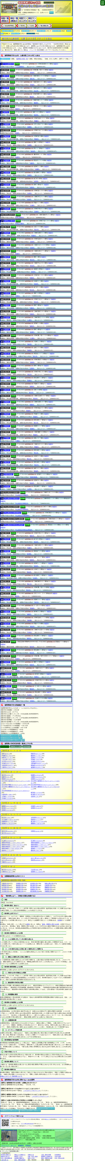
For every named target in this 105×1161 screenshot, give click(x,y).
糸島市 (7, 757)
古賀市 (35, 796)
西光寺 (7, 390)
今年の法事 (58, 1156)
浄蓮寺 (7, 311)
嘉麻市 (6, 777)
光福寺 (7, 197)
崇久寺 (7, 354)
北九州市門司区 (43, 784)
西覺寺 (7, 384)
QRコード (47, 1119)
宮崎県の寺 (19, 891)
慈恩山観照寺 (9, 215)
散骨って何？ (31, 1158)
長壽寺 (7, 557)
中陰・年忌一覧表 (33, 1156)
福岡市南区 (11, 848)
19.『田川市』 (22, 25)
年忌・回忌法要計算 (6, 1158)
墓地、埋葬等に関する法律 (50, 924)
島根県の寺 (19, 885)
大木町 (36, 761)
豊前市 (36, 850)
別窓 (20, 735)
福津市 (7, 850)
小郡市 (7, 767)
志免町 (36, 806)
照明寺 (7, 269)
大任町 (8, 763)
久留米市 (7, 794)
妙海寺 (7, 656)
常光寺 (7, 287)
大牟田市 (8, 765)
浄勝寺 (7, 305)
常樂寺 (7, 275)
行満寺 (7, 203)
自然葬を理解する (19, 1158)
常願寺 (7, 281)
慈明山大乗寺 (9, 221)
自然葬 (59, 920)
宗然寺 (7, 245)
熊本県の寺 (48, 889)
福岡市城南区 (42, 842)
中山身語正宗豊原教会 (12, 513)
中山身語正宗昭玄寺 (12, 498)
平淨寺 (7, 630)
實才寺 (7, 227)
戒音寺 (6, 106)
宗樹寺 (7, 239)
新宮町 (8, 808)
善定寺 (7, 462)
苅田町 (36, 779)
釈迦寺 (7, 233)
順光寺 (7, 257)
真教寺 (7, 323)
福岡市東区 (40, 846)
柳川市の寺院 (30, 33)
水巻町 (8, 858)
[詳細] (17, 64)
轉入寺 (7, 581)
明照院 (8, 668)
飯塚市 (36, 755)
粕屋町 (36, 775)
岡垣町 (37, 765)
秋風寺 (7, 251)
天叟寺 (7, 575)
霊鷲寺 (8, 698)
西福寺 (7, 408)
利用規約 (28, 1145)
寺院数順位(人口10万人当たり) (9, 738)
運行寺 (6, 76)
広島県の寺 (48, 885)
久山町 (8, 840)
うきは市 (7, 759)
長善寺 (7, 563)
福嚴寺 (7, 612)
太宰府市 (37, 817)
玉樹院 (7, 142)
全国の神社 (25, 31)
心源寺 (7, 317)
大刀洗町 (9, 819)
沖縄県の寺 (48, 891)
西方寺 (7, 420)
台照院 (7, 486)
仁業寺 (7, 335)
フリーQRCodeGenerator (27, 1123)
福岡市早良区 (12, 842)
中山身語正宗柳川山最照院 (14, 519)
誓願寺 (7, 432)
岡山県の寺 (33, 885)
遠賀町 (37, 767)
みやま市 (7, 860)
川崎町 (37, 777)
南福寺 (7, 606)
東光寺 (7, 587)
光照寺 (7, 179)
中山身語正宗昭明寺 (12, 507)
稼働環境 (21, 1145)
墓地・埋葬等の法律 (46, 1158)
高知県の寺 (5, 889)
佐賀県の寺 (19, 889)
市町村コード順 (16, 747)
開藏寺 (7, 118)
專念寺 (7, 456)
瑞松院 (7, 341)
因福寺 (6, 70)
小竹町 (7, 798)
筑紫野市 (8, 821)
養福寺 (8, 686)
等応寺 (7, 599)
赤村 (6, 753)
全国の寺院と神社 (7, 31)
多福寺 (7, 480)
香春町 (7, 779)
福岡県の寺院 (15, 33)
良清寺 (8, 692)
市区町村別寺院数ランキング (9, 735)
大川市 (7, 761)
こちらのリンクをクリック (31, 1090)
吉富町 (37, 871)
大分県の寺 (5, 891)
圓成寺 (6, 94)
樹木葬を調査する (6, 1154)
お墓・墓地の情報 (46, 1154)
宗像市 (7, 862)
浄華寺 (7, 293)
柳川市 (7, 869)
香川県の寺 (33, 887)
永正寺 (6, 88)
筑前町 (8, 823)
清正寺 (7, 372)
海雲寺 (6, 112)
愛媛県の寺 (48, 887)
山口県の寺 (5, 887)
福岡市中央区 (13, 844)
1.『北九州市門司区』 (9, 25)
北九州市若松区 (15, 790)
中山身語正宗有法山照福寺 (14, 525)
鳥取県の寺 (5, 885)
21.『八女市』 (31, 25)
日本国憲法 (58, 1154)
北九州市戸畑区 (15, 784)
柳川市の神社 (56, 31)
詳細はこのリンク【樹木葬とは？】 (11, 1076)
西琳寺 (7, 426)
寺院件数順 (26, 747)
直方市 (7, 833)
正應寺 (7, 366)
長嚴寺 (7, 545)
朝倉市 (36, 753)
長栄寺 (7, 539)
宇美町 (36, 759)
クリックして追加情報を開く (10, 1151)
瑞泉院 (7, 348)
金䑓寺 (7, 154)
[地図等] (55, 64)
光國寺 (7, 166)
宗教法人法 (31, 1154)
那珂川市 (8, 831)
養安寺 (8, 680)
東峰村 (37, 823)
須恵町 (36, 808)
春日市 (7, 775)
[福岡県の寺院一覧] (22, 59)
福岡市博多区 (12, 846)
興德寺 (7, 136)
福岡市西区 (39, 844)
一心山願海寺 (8, 64)
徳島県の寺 (19, 887)
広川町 (37, 840)
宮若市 (36, 860)
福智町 (36, 848)
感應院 (7, 124)
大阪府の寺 (5, 883)
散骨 (28, 924)
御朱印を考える (5, 1156)
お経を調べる (4, 1160)
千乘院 (7, 438)
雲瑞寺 (6, 82)
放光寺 (7, 642)
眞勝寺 (7, 329)
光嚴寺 (7, 160)
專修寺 (7, 444)
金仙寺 (7, 148)
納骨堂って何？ (18, 1156)
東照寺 (7, 593)
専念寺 (7, 450)
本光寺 (7, 650)
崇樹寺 (7, 360)
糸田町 (36, 757)
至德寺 (7, 209)
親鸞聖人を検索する (46, 1156)
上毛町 (7, 796)
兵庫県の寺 (19, 883)
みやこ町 (37, 858)
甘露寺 (7, 130)
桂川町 (37, 794)
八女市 (35, 869)
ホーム (51, 12)
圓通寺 (6, 100)
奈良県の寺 (33, 883)
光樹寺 (7, 173)
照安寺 (7, 263)
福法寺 (7, 624)
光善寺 (7, 185)
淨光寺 (7, 299)
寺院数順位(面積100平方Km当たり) (10, 740)
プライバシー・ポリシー (9, 1145)
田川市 (7, 817)
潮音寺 (7, 533)
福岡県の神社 (41, 31)
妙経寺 (7, 662)
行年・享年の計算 (59, 1158)
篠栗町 (8, 806)
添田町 (7, 810)
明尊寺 (8, 674)
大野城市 (38, 763)
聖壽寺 (7, 378)
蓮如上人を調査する (19, 1154)
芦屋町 (7, 755)
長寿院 (7, 551)
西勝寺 (7, 402)
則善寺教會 (8, 474)
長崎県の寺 (33, 889)
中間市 (36, 831)
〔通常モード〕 (5, 59)
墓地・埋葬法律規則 (19, 1160)
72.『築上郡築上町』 (44, 25)
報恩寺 (7, 636)
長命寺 (7, 569)
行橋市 (7, 871)
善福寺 (7, 468)
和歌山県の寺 (49, 883)
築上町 (37, 821)
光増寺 (7, 191)
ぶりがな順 (4, 747)
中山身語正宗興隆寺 (12, 492)
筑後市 (36, 819)
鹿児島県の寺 (34, 891)
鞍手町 (36, 792)
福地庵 (7, 618)
